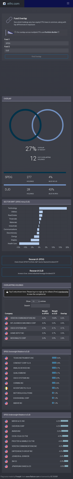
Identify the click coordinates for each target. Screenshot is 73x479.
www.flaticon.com (33, 477)
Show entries (36, 301)
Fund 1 (7, 39)
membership (63, 292)
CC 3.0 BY (54, 477)
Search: (37, 306)
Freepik (18, 477)
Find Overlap (36, 57)
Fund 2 (7, 47)
